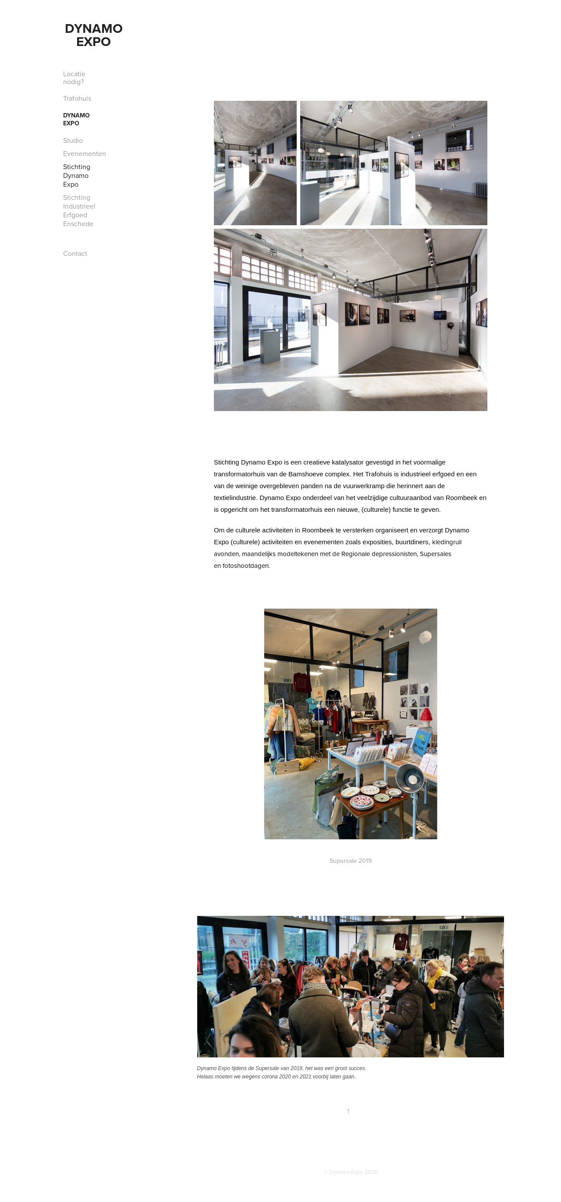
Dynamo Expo (95, 35)
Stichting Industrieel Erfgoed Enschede (79, 210)
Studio (73, 140)
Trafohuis (77, 98)
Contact (75, 253)
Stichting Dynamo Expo (76, 175)
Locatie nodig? (74, 77)
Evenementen (84, 153)
